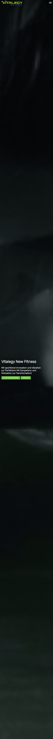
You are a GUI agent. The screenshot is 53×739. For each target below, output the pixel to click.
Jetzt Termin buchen (11, 378)
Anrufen (26, 378)
